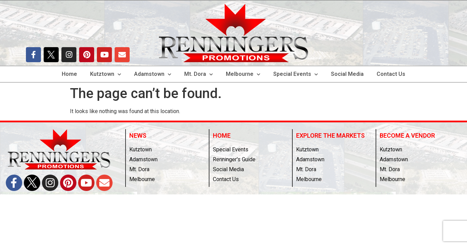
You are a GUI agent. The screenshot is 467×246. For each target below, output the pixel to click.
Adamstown (152, 74)
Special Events (295, 74)
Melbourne (243, 74)
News (137, 135)
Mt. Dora (198, 74)
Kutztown (105, 74)
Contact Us (391, 74)
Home (69, 74)
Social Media (347, 74)
